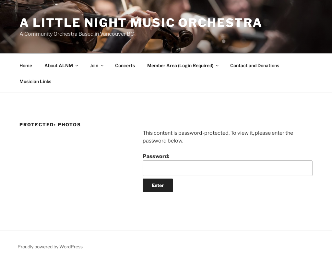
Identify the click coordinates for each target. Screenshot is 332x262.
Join (97, 65)
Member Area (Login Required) (183, 65)
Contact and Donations (254, 65)
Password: (228, 164)
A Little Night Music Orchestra (140, 23)
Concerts (125, 65)
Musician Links (35, 81)
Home (25, 65)
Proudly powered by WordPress (50, 246)
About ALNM (61, 65)
